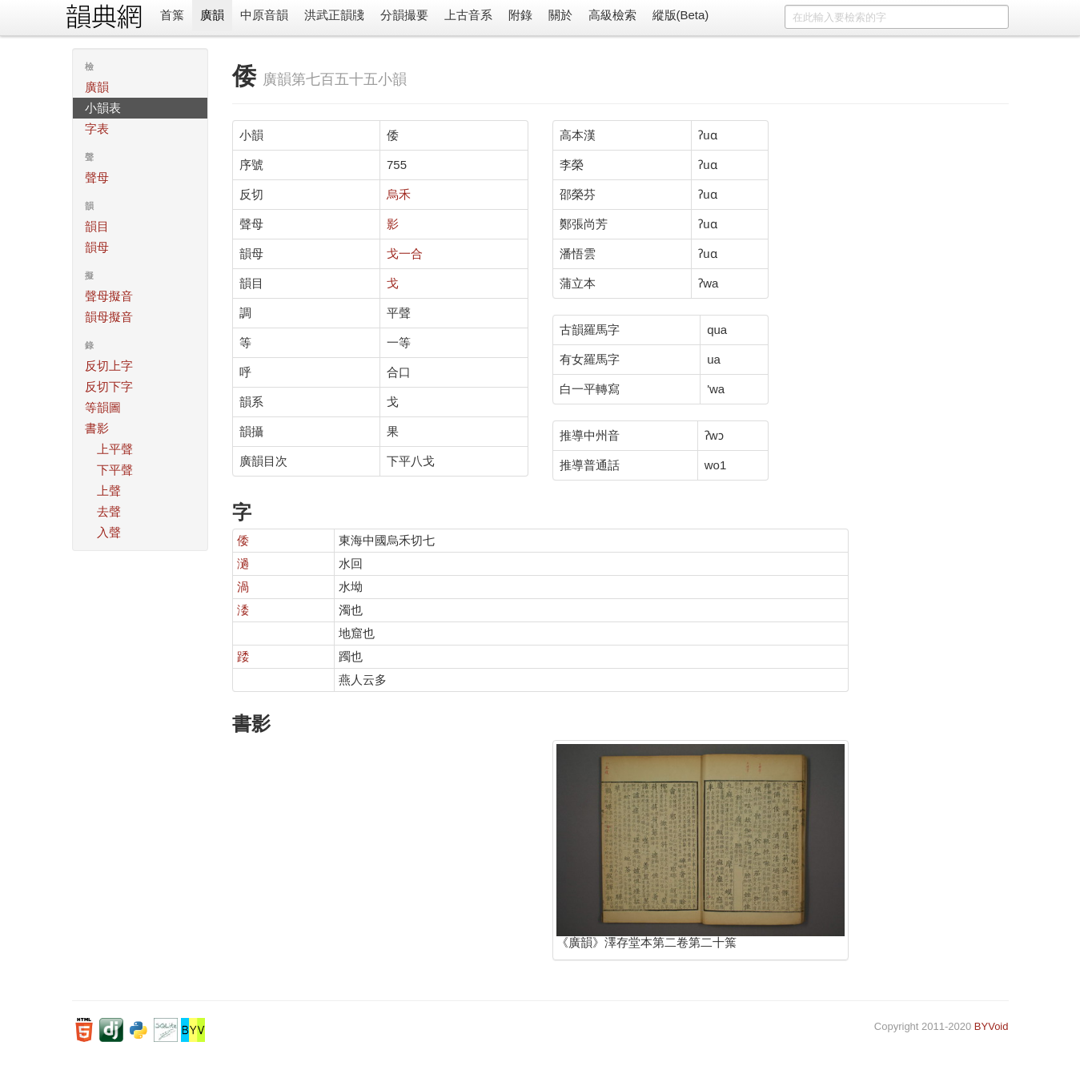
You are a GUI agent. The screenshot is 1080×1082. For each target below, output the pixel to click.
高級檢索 (612, 15)
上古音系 (468, 15)
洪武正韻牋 (334, 15)
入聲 (109, 532)
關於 (560, 15)
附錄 (520, 15)
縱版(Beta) (680, 15)
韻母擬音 (109, 317)
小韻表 (103, 108)
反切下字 (109, 386)
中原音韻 (264, 15)
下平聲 (115, 470)
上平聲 (115, 449)
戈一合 (405, 253)
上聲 (109, 490)
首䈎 (172, 15)
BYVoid (991, 1026)
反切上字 (109, 365)
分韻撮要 (404, 15)
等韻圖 (103, 407)
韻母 (97, 247)
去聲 (109, 511)
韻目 (97, 226)
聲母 (97, 177)
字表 (97, 128)
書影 (97, 428)
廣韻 (212, 15)
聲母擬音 (109, 296)
